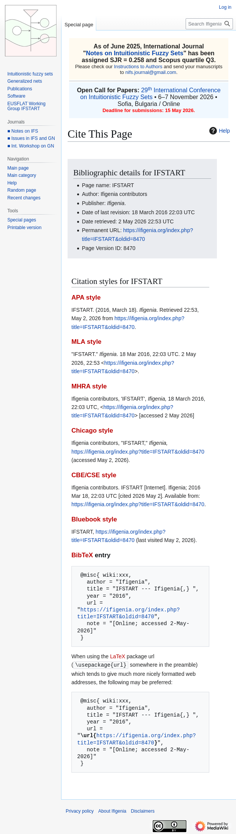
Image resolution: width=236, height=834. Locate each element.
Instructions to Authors (138, 66)
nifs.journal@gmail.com (150, 72)
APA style (85, 297)
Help (218, 131)
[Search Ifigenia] (209, 23)
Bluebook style (94, 519)
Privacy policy (80, 810)
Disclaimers (143, 810)
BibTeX (82, 555)
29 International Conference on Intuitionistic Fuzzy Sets (150, 93)
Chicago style (92, 430)
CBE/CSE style (93, 475)
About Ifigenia (112, 810)
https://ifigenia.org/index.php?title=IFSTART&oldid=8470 (137, 452)
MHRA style (89, 386)
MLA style (86, 341)
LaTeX (117, 656)
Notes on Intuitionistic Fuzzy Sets (134, 53)
